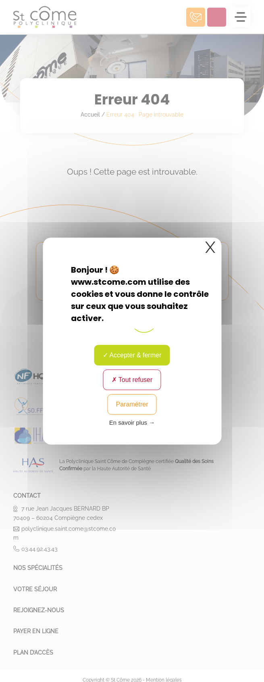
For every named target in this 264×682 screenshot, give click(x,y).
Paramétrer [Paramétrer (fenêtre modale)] (132, 404)
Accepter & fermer (132, 355)
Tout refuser (132, 379)
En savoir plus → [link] (132, 422)
